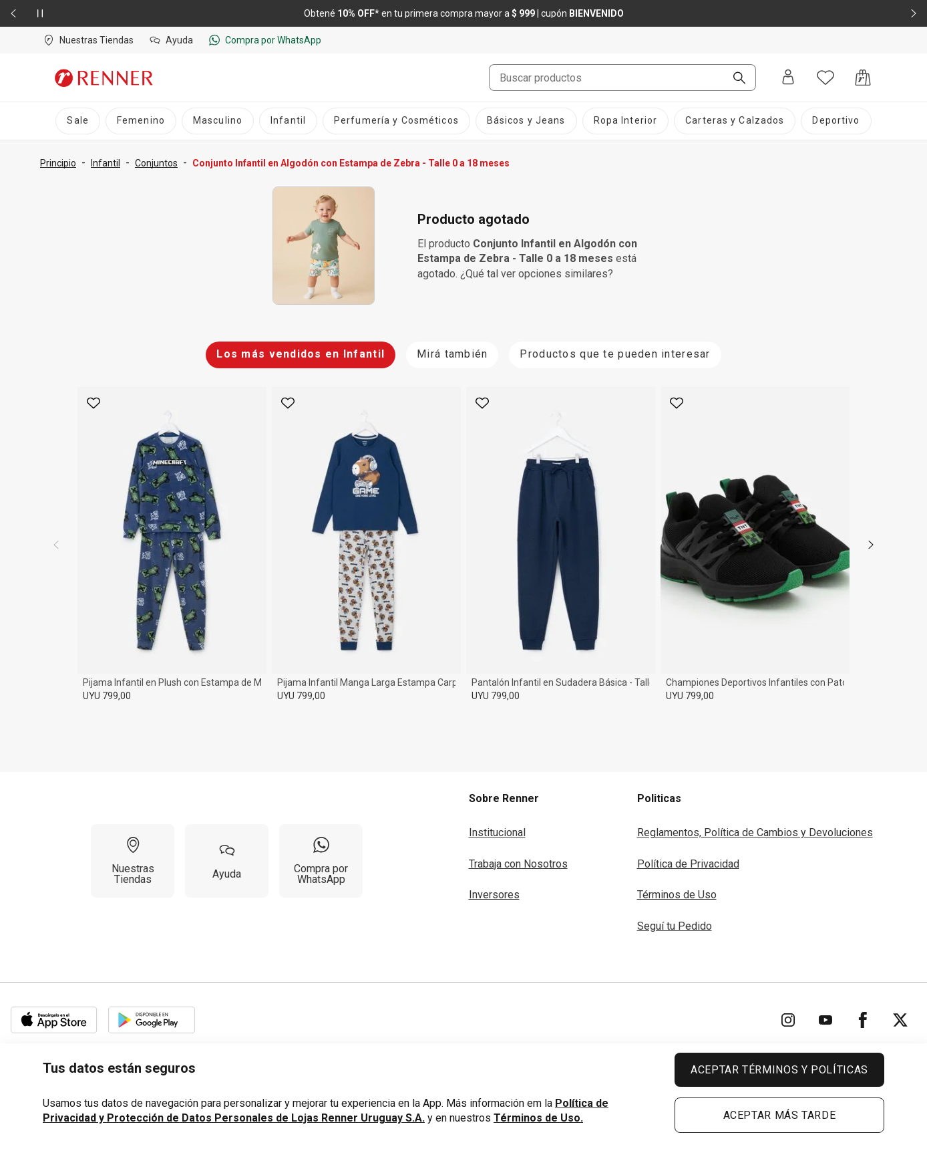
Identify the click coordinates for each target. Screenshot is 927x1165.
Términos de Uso (677, 894)
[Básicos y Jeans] (526, 121)
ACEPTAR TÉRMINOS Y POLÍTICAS (779, 1069)
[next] (871, 545)
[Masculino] (218, 121)
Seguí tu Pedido (674, 926)
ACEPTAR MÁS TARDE (779, 1115)
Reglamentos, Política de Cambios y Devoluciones (755, 832)
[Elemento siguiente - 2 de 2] (913, 13)
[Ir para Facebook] (863, 1020)
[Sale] (77, 121)
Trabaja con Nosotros (518, 864)
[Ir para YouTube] (825, 1020)
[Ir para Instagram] (788, 1020)
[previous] (56, 545)
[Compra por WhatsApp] (321, 861)
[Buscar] (734, 79)
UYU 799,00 (107, 695)
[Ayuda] (226, 861)
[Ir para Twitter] (900, 1020)
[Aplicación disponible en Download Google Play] (151, 1020)
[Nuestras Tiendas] (132, 861)
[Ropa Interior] (625, 121)
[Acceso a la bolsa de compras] (863, 77)
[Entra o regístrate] (788, 78)
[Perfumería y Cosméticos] (396, 121)
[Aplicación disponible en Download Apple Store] (54, 1020)
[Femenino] (141, 121)
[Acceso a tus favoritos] (825, 77)
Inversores (494, 894)
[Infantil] (288, 121)
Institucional (497, 832)
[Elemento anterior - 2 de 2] (13, 13)
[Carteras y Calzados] (734, 121)
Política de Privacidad (688, 864)
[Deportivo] (836, 121)
